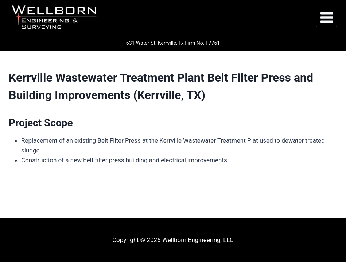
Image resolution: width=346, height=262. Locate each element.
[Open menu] (326, 17)
